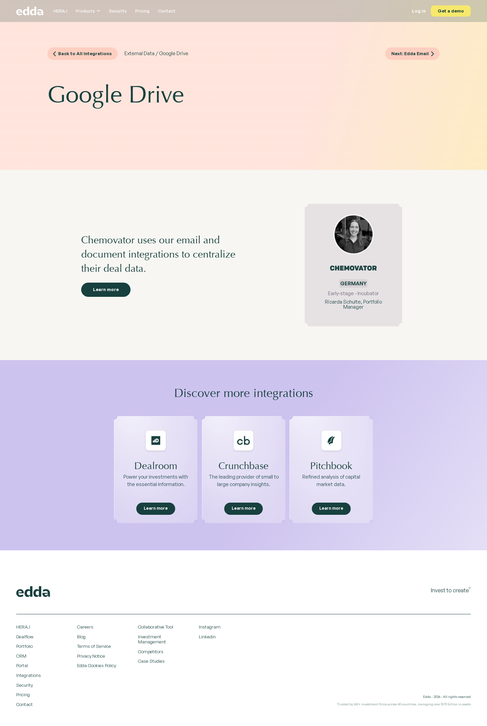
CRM (21, 657)
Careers (85, 628)
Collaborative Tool (155, 628)
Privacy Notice (91, 657)
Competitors (150, 653)
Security (118, 11)
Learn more (109, 291)
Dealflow (24, 638)
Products (88, 11)
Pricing (142, 11)
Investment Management (152, 641)
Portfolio (24, 648)
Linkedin (207, 638)
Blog (81, 638)
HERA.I (60, 11)
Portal (22, 667)
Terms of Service (94, 648)
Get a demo (450, 11)
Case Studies (151, 663)
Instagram (210, 628)
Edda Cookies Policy (96, 667)
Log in (418, 11)
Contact (167, 11)
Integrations (28, 677)
